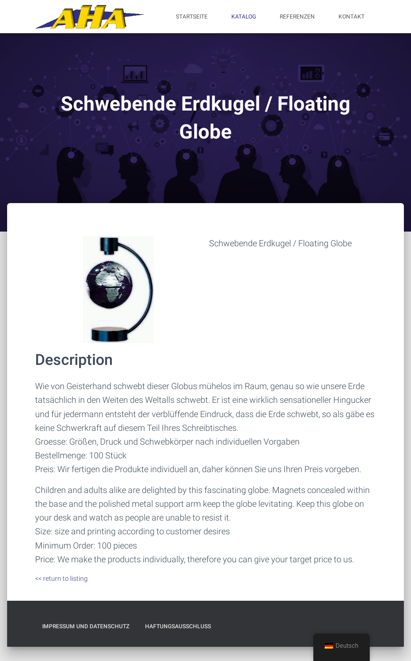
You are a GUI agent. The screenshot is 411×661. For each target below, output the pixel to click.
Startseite (192, 16)
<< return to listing (61, 578)
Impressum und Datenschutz (85, 626)
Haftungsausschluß (178, 626)
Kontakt (351, 16)
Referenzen (297, 16)
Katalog (243, 16)
